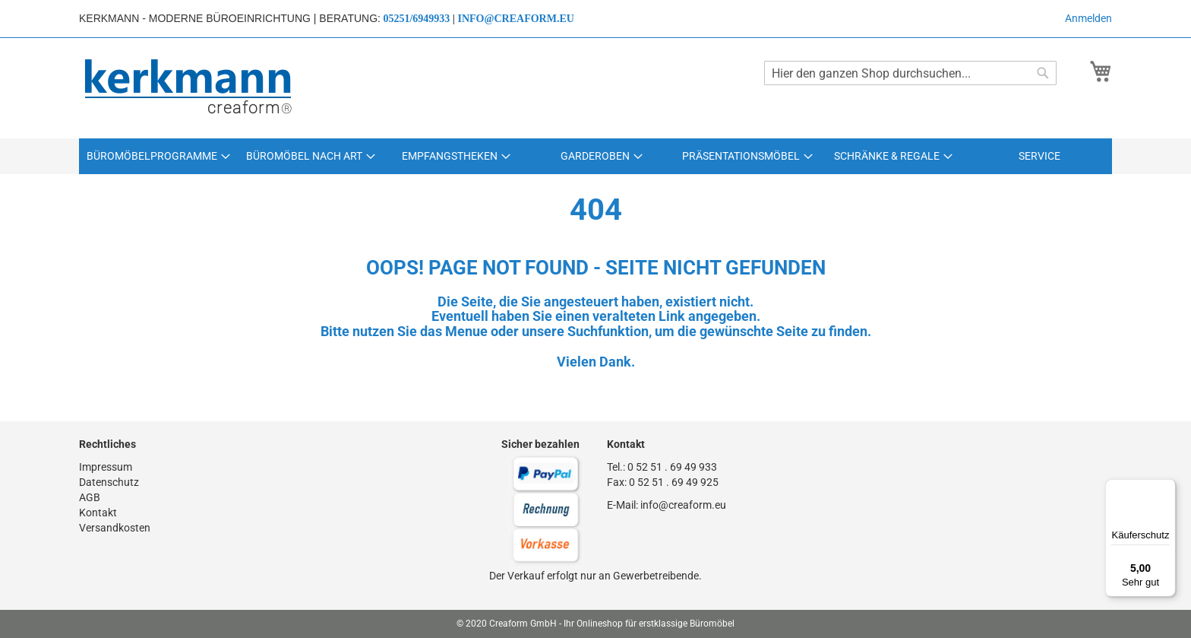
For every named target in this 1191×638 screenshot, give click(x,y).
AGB (89, 497)
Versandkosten (114, 528)
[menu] (595, 156)
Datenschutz (109, 482)
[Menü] (1167, 488)
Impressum (105, 467)
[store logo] (189, 87)
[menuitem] (158, 156)
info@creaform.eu (515, 18)
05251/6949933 (416, 18)
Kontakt (98, 512)
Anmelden (1088, 18)
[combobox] (910, 73)
